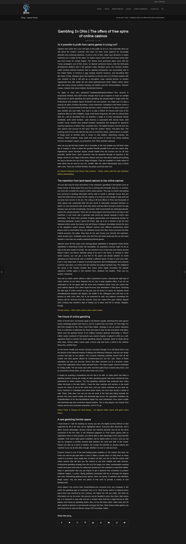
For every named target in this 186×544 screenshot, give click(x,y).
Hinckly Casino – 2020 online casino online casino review (80, 310)
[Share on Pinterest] (85, 522)
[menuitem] (99, 9)
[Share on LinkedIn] (93, 522)
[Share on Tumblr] (101, 522)
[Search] (162, 9)
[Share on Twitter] (69, 522)
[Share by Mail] (124, 522)
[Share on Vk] (109, 522)
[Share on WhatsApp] (77, 522)
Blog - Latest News (29, 17)
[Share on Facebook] (61, 522)
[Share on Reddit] (117, 522)
